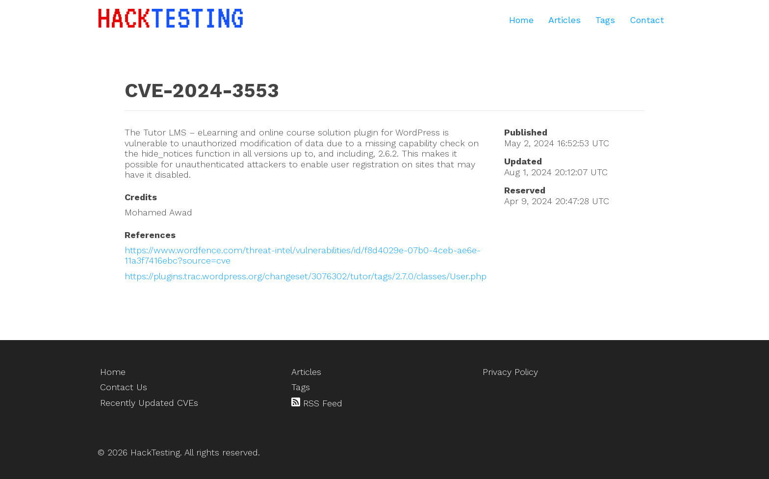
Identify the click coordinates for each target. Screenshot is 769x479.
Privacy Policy (510, 372)
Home (521, 20)
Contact (647, 20)
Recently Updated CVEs (149, 403)
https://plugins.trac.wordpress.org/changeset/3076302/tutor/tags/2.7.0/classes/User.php (306, 276)
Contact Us (123, 387)
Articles (564, 20)
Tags (605, 20)
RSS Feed (316, 403)
